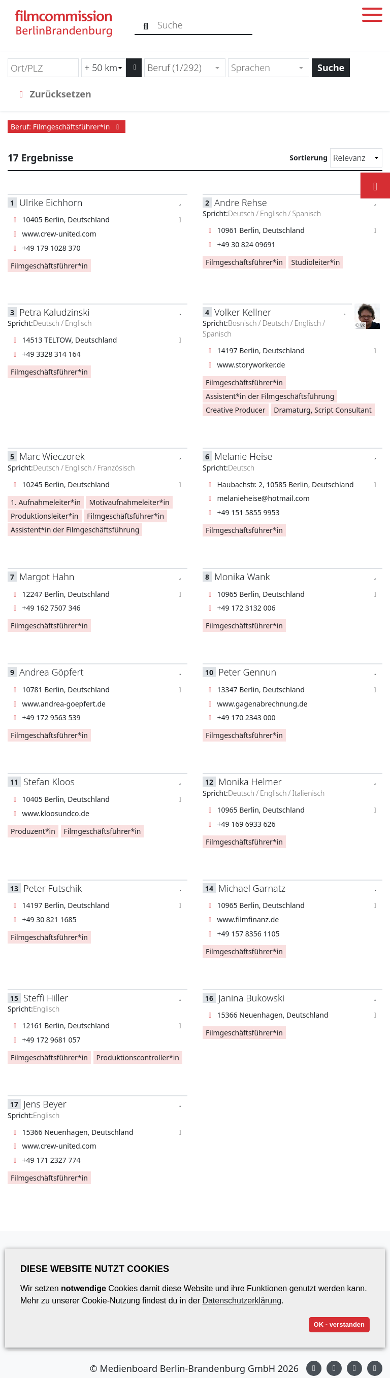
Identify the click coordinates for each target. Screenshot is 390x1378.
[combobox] (184, 67)
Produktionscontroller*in (137, 1057)
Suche (330, 67)
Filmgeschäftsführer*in (49, 266)
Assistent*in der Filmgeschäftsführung (270, 396)
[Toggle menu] (372, 16)
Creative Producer (236, 410)
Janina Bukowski (251, 998)
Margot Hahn (47, 576)
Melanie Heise (243, 456)
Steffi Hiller (45, 998)
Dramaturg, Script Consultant (323, 410)
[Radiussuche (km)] (103, 67)
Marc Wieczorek (52, 456)
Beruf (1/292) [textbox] (174, 67)
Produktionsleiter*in (45, 516)
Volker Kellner (242, 312)
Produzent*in (33, 831)
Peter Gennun (247, 672)
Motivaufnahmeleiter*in (129, 502)
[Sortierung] (356, 157)
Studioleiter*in (315, 262)
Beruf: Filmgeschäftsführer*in (66, 126)
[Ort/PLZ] (43, 67)
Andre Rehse (240, 202)
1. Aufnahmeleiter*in (46, 502)
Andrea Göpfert (51, 672)
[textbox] (264, 68)
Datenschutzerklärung (241, 1300)
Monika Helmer (250, 782)
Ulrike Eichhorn (50, 202)
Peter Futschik (52, 888)
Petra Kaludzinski (54, 312)
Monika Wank (242, 576)
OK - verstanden (339, 1324)
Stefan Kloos (49, 782)
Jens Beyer (45, 1104)
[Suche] (146, 25)
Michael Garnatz (251, 888)
